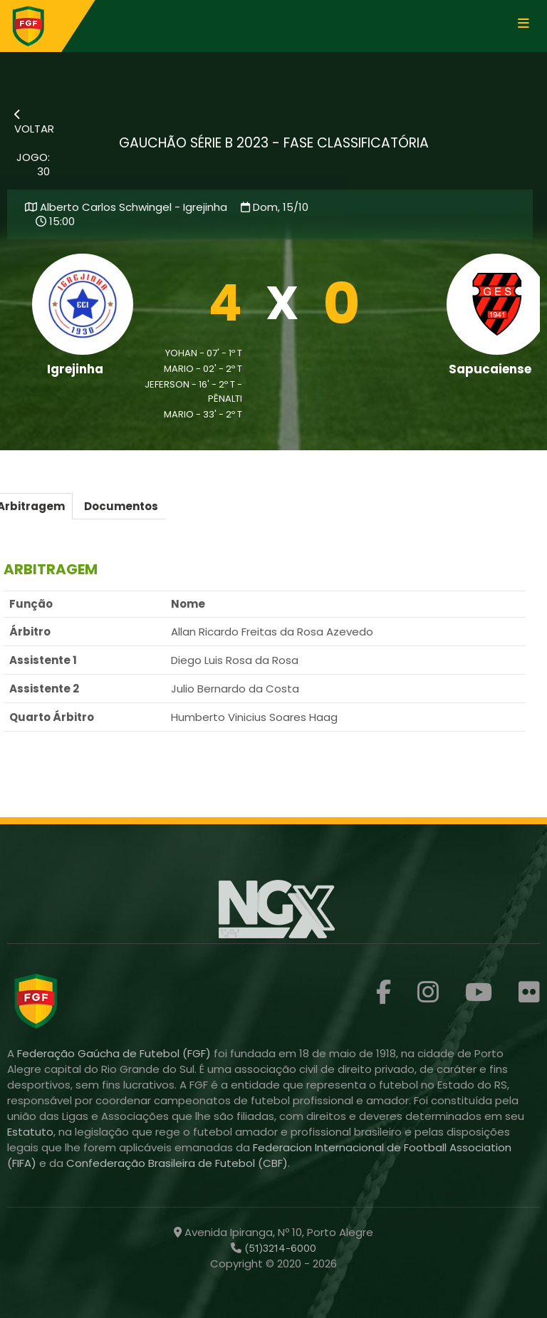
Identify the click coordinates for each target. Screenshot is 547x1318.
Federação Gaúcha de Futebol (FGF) (115, 1053)
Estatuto (30, 1131)
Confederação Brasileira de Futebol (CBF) (177, 1163)
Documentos (121, 506)
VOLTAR (34, 122)
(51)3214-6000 (278, 1248)
